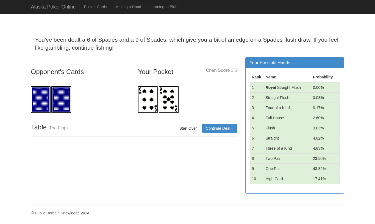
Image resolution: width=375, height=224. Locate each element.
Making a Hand (128, 7)
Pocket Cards (95, 7)
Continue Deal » (219, 128)
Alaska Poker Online (53, 7)
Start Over (188, 128)
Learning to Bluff (163, 7)
